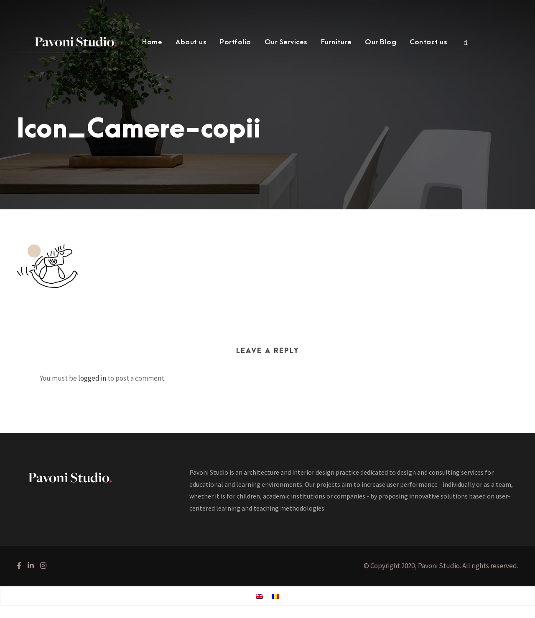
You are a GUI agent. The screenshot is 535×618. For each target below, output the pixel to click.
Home (152, 42)
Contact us (428, 42)
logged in (92, 378)
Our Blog (380, 42)
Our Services (286, 42)
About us (191, 42)
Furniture (336, 42)
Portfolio (235, 42)
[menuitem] (260, 596)
